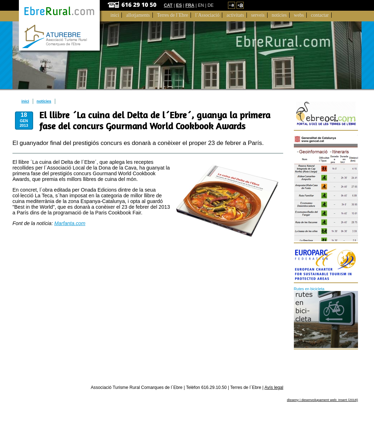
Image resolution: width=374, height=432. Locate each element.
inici (25, 101)
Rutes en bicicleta (309, 289)
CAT (168, 5)
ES (179, 5)
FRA (190, 5)
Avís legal (274, 387)
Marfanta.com (69, 223)
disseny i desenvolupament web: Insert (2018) (322, 400)
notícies (44, 101)
